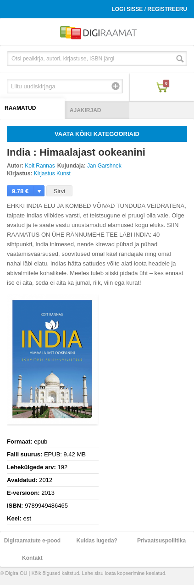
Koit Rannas (40, 165)
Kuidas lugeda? (97, 540)
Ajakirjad (85, 110)
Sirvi (59, 191)
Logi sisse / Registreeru (149, 9)
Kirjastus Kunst (52, 173)
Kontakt (32, 558)
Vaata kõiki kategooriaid (97, 133)
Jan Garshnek (104, 165)
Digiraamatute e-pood (32, 540)
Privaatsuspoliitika (161, 540)
